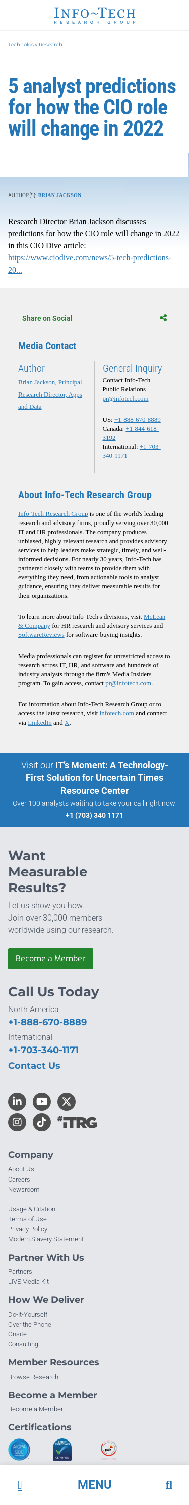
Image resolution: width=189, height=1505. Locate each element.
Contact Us (34, 1065)
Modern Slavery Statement (46, 1239)
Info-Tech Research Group (53, 513)
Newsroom (24, 1189)
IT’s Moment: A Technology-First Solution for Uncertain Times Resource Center (97, 778)
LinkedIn (40, 722)
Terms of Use (27, 1219)
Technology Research (35, 44)
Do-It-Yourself (27, 1314)
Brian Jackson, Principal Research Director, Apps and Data (50, 394)
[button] (94, 1485)
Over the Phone (29, 1324)
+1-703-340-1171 (43, 1050)
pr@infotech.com (126, 398)
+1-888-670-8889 (137, 419)
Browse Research (33, 1377)
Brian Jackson (60, 195)
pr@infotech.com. (129, 683)
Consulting (23, 1344)
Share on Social (94, 318)
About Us (21, 1169)
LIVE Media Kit (28, 1281)
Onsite (17, 1334)
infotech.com (117, 713)
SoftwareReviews (41, 634)
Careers (19, 1179)
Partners (20, 1271)
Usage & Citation (31, 1209)
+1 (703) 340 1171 (94, 815)
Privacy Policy (27, 1229)
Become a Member (51, 958)
